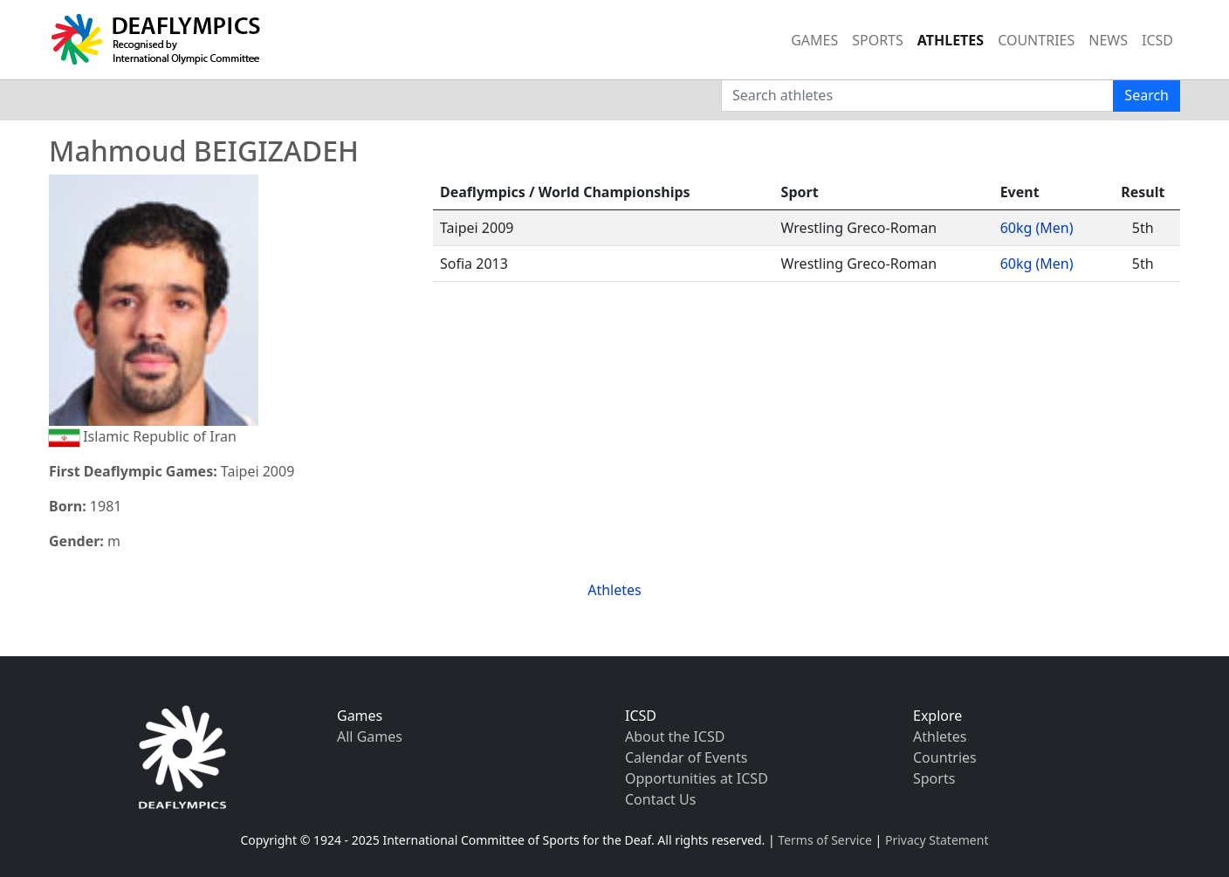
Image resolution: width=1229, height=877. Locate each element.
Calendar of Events (686, 757)
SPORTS (877, 40)
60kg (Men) (1037, 227)
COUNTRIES (1036, 40)
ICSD (1157, 40)
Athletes (614, 590)
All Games (369, 736)
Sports (934, 778)
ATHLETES (950, 40)
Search (1146, 95)
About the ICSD (674, 736)
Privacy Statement (937, 840)
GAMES (814, 40)
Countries (945, 757)
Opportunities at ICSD (696, 778)
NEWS (1108, 40)
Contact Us (660, 799)
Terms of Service (825, 840)
